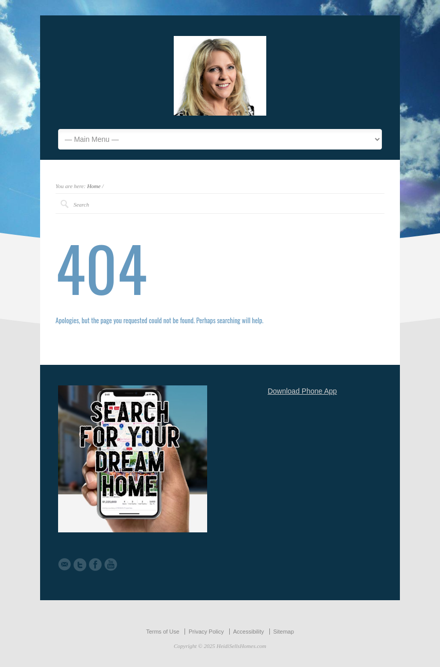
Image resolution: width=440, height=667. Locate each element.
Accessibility (248, 631)
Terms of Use (162, 631)
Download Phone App (302, 391)
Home (93, 186)
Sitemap (283, 631)
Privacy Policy (206, 631)
